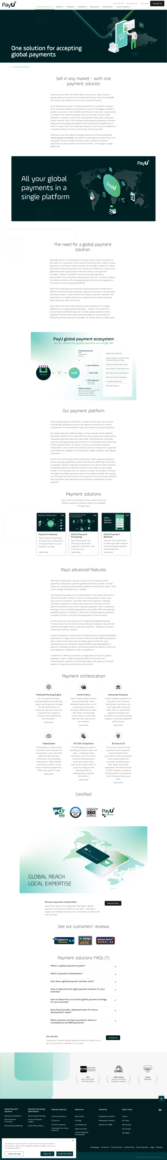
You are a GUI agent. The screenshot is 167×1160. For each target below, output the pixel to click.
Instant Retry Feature (35, 1126)
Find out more (113, 903)
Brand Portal (79, 1116)
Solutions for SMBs (105, 1125)
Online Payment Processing (10, 1121)
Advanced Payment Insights (35, 1121)
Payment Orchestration (12, 1116)
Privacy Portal (116, 1147)
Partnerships (126, 1125)
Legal (152, 1147)
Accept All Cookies (65, 1154)
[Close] (73, 1140)
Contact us (157, 3)
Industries (103, 1110)
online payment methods (62, 137)
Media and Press (81, 1129)
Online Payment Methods (13, 1126)
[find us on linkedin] (160, 1109)
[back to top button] (161, 1099)
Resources (79, 1110)
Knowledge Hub (81, 1125)
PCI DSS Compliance (59, 1125)
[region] (39, 1148)
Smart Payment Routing (36, 1116)
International (118, 3)
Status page (145, 3)
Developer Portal (132, 3)
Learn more (48, 722)
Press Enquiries (142, 1147)
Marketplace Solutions (107, 1121)
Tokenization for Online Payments (60, 1129)
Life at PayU (126, 1129)
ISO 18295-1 (126, 1133)
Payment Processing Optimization (36, 1110)
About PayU (127, 1110)
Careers (124, 1116)
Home (10, 67)
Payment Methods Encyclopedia (81, 1133)
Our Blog (78, 1121)
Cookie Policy (129, 1147)
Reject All (47, 1154)
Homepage (94, 1147)
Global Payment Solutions (11, 1110)
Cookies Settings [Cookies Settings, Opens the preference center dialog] (14, 1154)
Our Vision (125, 1121)
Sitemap (159, 1147)
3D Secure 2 (56, 1121)
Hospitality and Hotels (107, 1116)
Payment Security (59, 1110)
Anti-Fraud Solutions (59, 1116)
